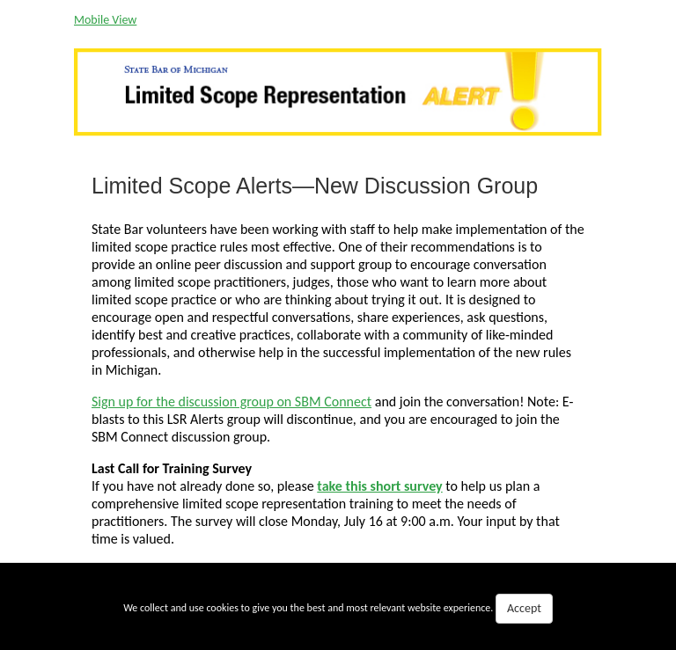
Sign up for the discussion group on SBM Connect (231, 401)
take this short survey (379, 486)
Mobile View (105, 19)
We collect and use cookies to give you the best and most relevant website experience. (338, 609)
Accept (524, 608)
